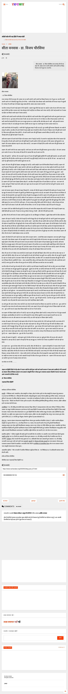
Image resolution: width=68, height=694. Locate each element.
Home (3, 44)
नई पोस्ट (5, 500)
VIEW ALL (61, 647)
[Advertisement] (34, 20)
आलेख (9, 44)
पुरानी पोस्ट (62, 500)
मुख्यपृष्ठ (33, 500)
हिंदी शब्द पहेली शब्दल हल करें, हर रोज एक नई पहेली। (15, 39)
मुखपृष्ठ (5, 683)
